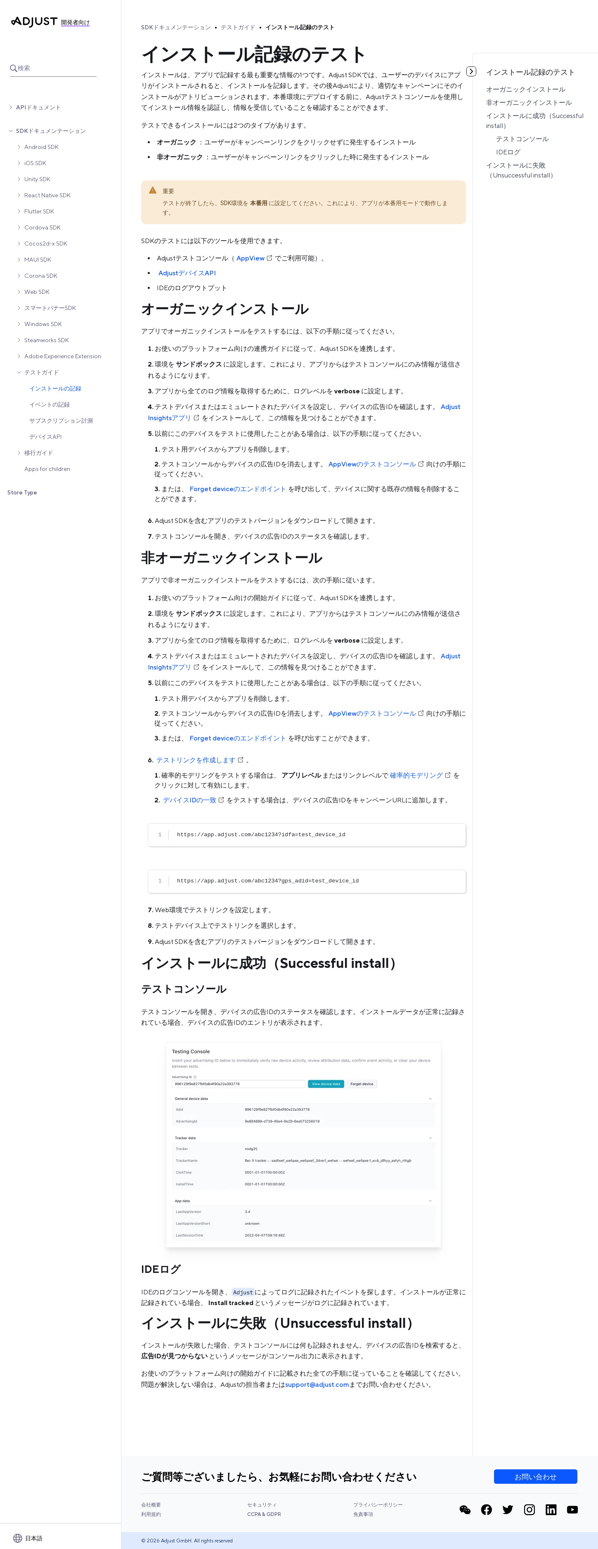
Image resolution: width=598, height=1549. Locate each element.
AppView (254, 258)
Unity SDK (37, 179)
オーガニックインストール (525, 89)
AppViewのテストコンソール (377, 464)
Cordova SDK (42, 227)
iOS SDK (35, 163)
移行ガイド (38, 452)
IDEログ (508, 152)
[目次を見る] (471, 71)
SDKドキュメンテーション (51, 131)
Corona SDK (40, 275)
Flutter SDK (39, 211)
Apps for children (47, 469)
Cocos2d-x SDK (45, 243)
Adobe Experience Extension (62, 356)
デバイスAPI (45, 436)
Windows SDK (43, 324)
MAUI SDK (37, 259)
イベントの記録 (49, 404)
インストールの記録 (55, 388)
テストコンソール (522, 139)
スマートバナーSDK (50, 308)
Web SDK (37, 292)
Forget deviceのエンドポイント (237, 489)
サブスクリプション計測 (61, 420)
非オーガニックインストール (529, 102)
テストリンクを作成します (200, 760)
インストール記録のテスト (300, 27)
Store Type (22, 492)
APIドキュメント (38, 107)
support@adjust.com (317, 1384)
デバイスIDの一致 (194, 800)
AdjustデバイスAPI (187, 273)
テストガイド (41, 372)
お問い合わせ (536, 1477)
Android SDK (41, 147)
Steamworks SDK (46, 340)
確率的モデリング (420, 775)
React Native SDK (47, 195)
